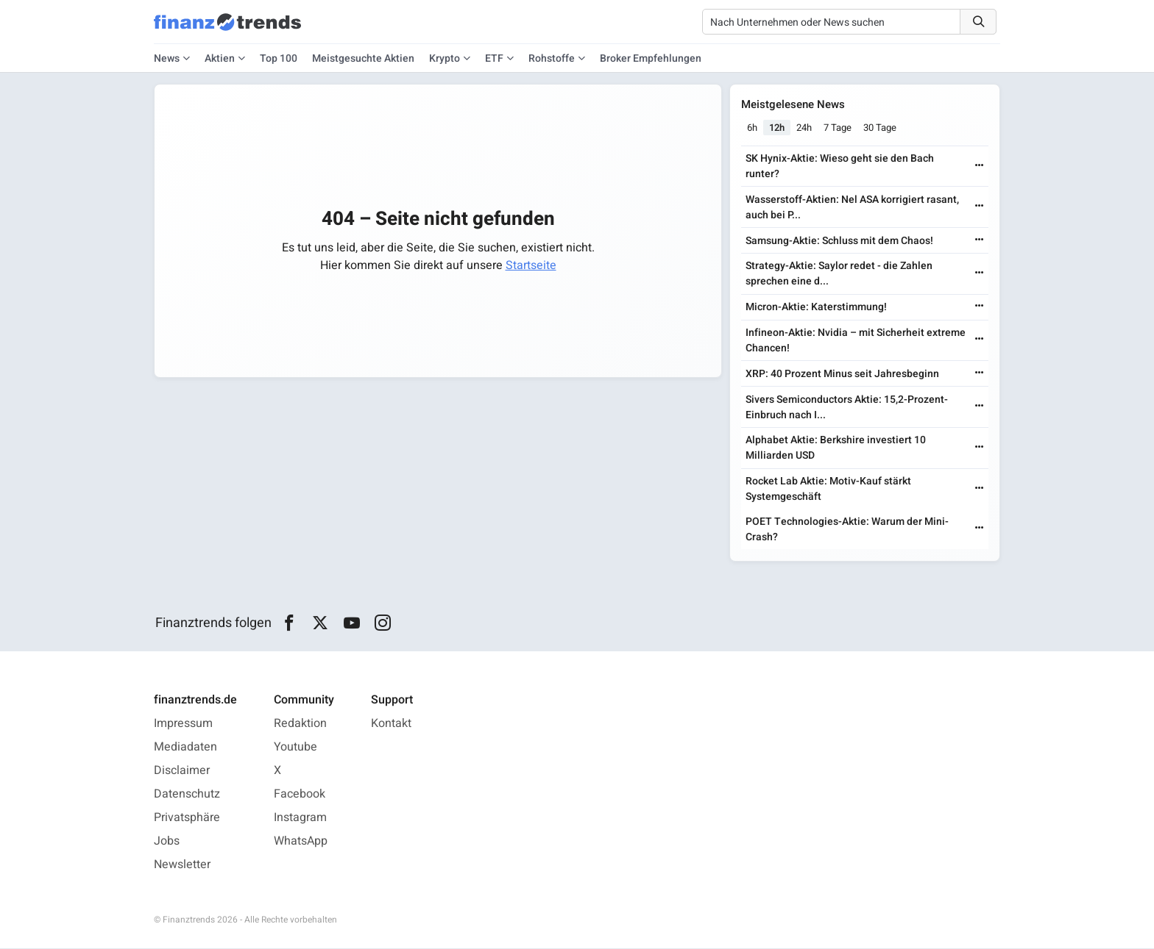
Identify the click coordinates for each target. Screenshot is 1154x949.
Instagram (300, 818)
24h (805, 128)
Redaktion (300, 724)
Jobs (167, 841)
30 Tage (880, 128)
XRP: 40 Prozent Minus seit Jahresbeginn (843, 374)
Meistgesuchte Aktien (363, 58)
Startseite (531, 265)
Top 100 (278, 58)
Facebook (299, 794)
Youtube (295, 747)
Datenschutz (187, 794)
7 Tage (838, 128)
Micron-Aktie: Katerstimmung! (817, 307)
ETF (494, 58)
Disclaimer (182, 771)
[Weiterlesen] (978, 166)
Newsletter (182, 865)
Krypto (444, 58)
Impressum (183, 724)
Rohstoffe (551, 58)
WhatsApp (301, 841)
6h (753, 128)
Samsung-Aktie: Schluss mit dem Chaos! (840, 240)
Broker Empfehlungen (650, 58)
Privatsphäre (187, 818)
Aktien (220, 58)
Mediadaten (185, 747)
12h (777, 128)
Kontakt (391, 724)
